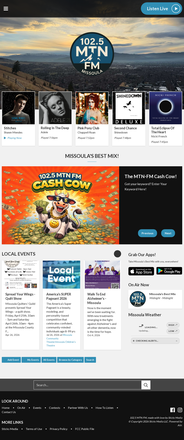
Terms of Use (34, 428)
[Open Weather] (155, 333)
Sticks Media (10, 428)
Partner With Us (78, 407)
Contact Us (9, 412)
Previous (147, 233)
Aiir (180, 425)
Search (90, 359)
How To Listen (104, 407)
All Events (49, 359)
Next (168, 233)
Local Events (18, 253)
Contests (54, 407)
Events (37, 407)
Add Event (13, 359)
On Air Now (138, 284)
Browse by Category (70, 359)
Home (6, 407)
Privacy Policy (58, 428)
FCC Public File (84, 428)
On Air (21, 407)
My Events (33, 359)
